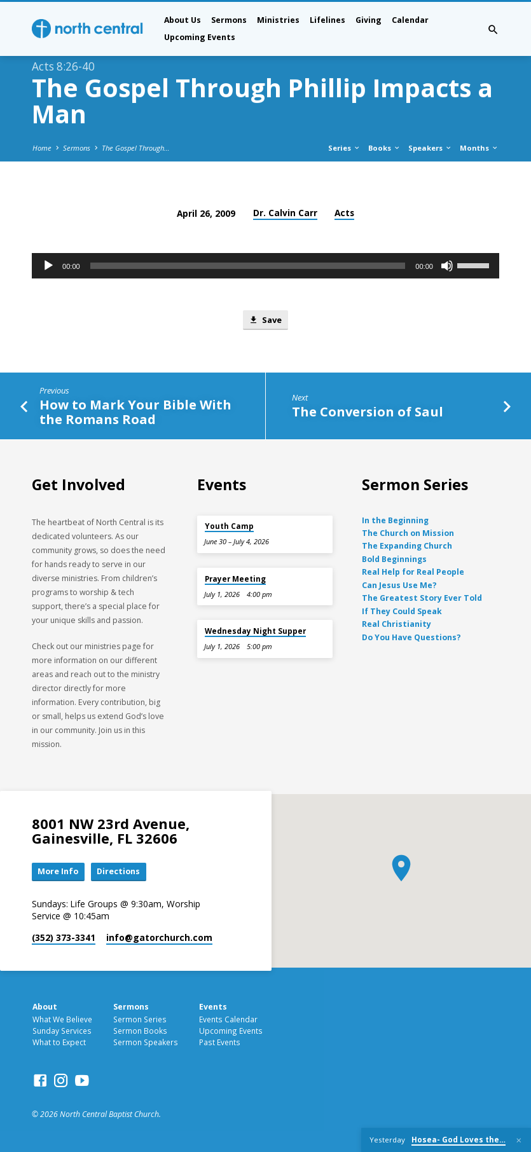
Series (344, 148)
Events (213, 1006)
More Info (58, 871)
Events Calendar (228, 1019)
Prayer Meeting (235, 579)
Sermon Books (140, 1030)
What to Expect (59, 1042)
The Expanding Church (407, 545)
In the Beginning (395, 519)
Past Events (219, 1042)
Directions (119, 871)
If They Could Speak (402, 610)
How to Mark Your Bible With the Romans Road (135, 412)
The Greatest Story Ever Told (422, 598)
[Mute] (447, 265)
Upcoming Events (199, 37)
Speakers (430, 148)
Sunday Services (62, 1030)
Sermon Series (140, 1019)
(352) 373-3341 (63, 937)
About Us (182, 20)
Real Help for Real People (413, 571)
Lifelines (327, 20)
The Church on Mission (408, 533)
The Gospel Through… (136, 148)
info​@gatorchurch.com (159, 937)
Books (384, 148)
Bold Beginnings (394, 559)
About (44, 1006)
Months (479, 148)
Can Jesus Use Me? (399, 585)
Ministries (278, 20)
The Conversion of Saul (367, 412)
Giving (368, 20)
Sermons (229, 20)
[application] (265, 265)
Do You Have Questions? (411, 636)
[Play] (48, 265)
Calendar (410, 20)
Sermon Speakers (145, 1042)
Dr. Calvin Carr (285, 213)
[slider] (248, 266)
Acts (344, 213)
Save (265, 319)
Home (42, 148)
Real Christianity (396, 624)
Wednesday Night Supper (255, 631)
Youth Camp (229, 526)
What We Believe (62, 1019)
